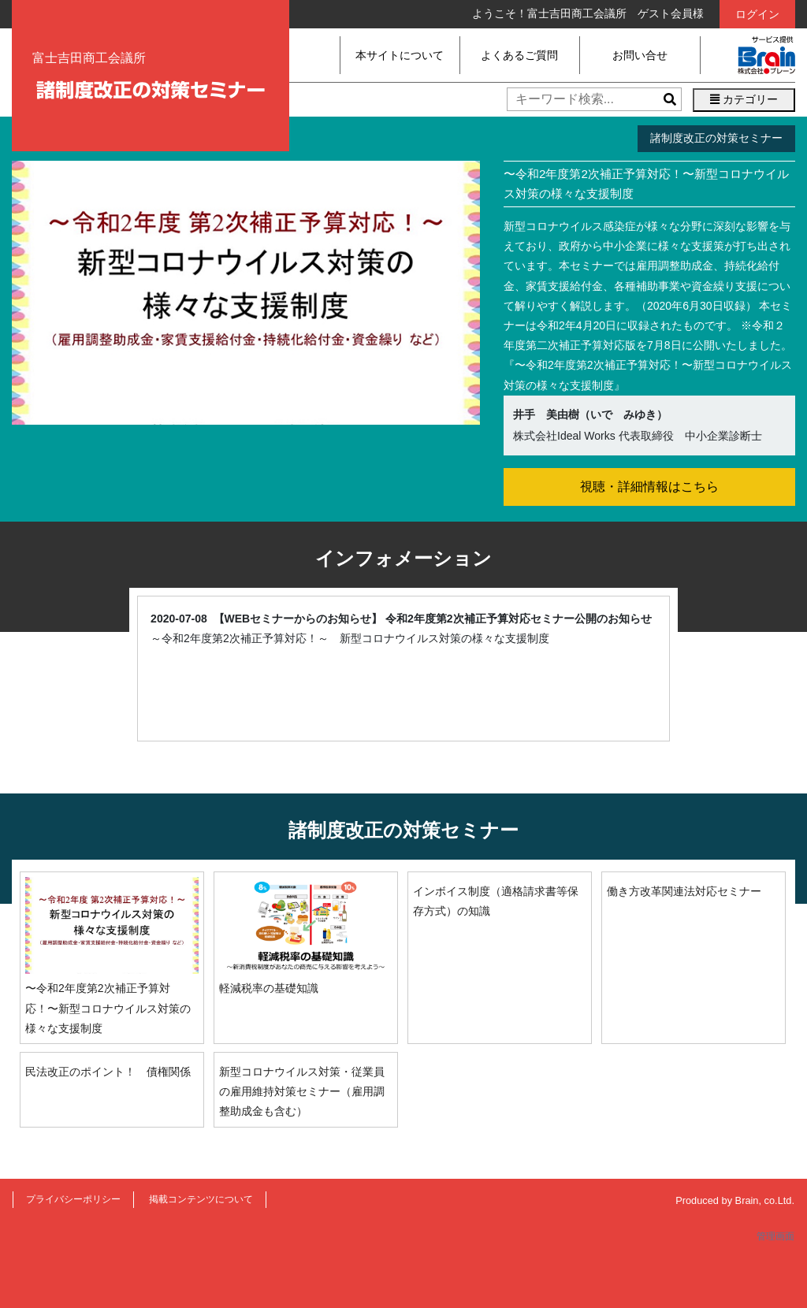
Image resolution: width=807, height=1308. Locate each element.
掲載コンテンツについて (201, 1199)
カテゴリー (744, 99)
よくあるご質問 (519, 55)
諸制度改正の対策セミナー (716, 138)
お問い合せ (640, 55)
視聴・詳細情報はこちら (649, 486)
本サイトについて (399, 55)
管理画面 (775, 1236)
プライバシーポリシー (73, 1199)
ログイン (757, 14)
